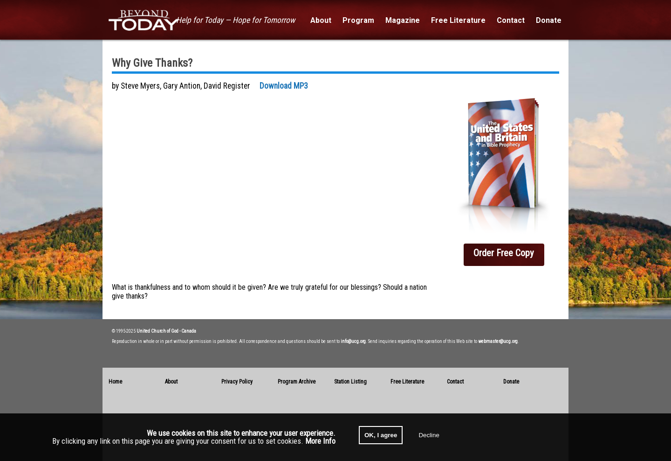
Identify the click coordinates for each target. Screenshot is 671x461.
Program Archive (296, 381)
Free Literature (407, 381)
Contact (455, 381)
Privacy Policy (237, 381)
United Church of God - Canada (166, 331)
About (171, 381)
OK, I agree (380, 435)
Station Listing (350, 381)
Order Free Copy (503, 252)
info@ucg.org (353, 341)
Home (115, 381)
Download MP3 (284, 86)
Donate (511, 381)
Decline (428, 435)
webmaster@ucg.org (498, 341)
